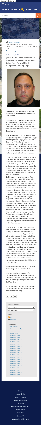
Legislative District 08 (16, 350)
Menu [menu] (7, 4)
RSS (11, 317)
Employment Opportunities (20, 406)
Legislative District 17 (16, 370)
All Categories (14, 326)
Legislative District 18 (16, 372)
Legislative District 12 (16, 359)
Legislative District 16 (16, 368)
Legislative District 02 (16, 337)
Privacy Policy (20, 410)
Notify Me (13, 319)
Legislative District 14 (16, 363)
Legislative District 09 (16, 352)
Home (20, 391)
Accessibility (20, 394)
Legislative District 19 (16, 374)
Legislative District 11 (16, 357)
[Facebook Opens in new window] (7, 296)
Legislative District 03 (16, 339)
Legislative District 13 (16, 361)
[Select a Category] (21, 310)
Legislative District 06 (16, 346)
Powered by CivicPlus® (20, 419)
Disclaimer (20, 403)
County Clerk (14, 333)
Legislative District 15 (16, 365)
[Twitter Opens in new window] (11, 296)
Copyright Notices (20, 400)
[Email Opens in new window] (15, 296)
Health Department (15, 331)
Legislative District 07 (16, 348)
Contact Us (20, 416)
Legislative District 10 (16, 355)
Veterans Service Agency (17, 328)
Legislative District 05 (16, 344)
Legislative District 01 (16, 335)
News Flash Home (15, 42)
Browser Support (20, 397)
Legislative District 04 (16, 342)
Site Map (20, 413)
